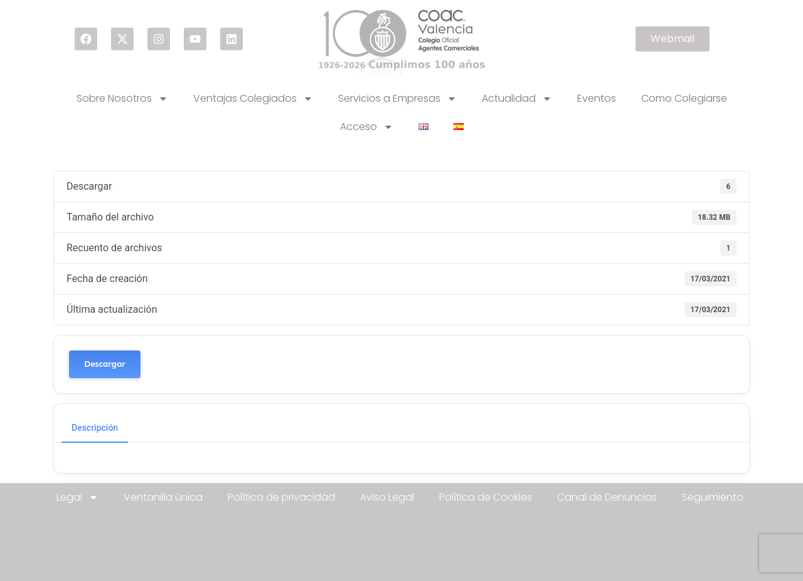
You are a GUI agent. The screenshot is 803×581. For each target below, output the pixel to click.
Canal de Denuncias (607, 497)
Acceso (366, 127)
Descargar (104, 364)
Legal (77, 497)
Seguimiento (712, 497)
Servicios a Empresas (397, 98)
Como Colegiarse (684, 98)
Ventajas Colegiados (253, 98)
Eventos (596, 98)
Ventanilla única (163, 497)
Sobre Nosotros (122, 98)
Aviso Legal (387, 497)
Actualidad (517, 98)
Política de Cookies (485, 497)
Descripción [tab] (95, 428)
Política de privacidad (281, 497)
